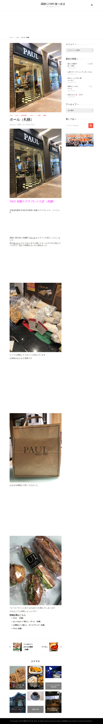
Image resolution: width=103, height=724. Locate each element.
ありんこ (17, 243)
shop (16, 115)
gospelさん (13, 125)
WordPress (88, 721)
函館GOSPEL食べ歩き (53, 3)
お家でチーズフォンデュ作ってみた (80, 72)
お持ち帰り (24, 115)
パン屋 (38, 115)
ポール (33, 238)
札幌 (44, 115)
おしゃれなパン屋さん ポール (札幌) (27, 621)
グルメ (32, 115)
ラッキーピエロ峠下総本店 (53, 686)
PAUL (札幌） (18, 618)
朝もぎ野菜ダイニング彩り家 (53, 709)
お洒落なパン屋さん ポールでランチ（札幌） (29, 625)
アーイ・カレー (17, 709)
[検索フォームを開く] (91, 5)
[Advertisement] (51, 23)
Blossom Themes (71, 721)
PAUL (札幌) (17, 628)
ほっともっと (35, 686)
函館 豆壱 (35, 709)
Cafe (11, 115)
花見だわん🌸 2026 (75, 95)
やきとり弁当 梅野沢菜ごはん (17, 686)
